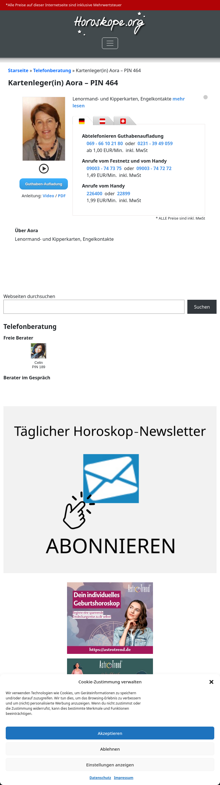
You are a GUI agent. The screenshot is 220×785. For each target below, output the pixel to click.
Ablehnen (110, 749)
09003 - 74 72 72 (153, 168)
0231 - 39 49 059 (155, 143)
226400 (94, 193)
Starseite (18, 70)
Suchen (202, 307)
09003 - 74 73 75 (104, 168)
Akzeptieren (110, 733)
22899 (123, 193)
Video (48, 195)
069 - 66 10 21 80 (105, 143)
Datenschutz (100, 777)
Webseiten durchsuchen (29, 296)
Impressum (123, 777)
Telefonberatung (52, 70)
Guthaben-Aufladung (43, 184)
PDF (62, 195)
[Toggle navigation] (110, 43)
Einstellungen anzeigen (110, 765)
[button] (211, 682)
